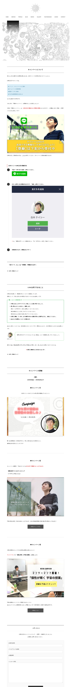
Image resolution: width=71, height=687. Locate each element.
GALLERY (39, 16)
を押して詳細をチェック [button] (12, 271)
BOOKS (32, 16)
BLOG (26, 16)
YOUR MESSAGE (48, 16)
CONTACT (63, 16)
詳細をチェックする (35, 526)
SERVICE (13, 16)
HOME (7, 16)
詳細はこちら (35, 610)
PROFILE (20, 16)
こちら (23, 155)
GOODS (56, 16)
